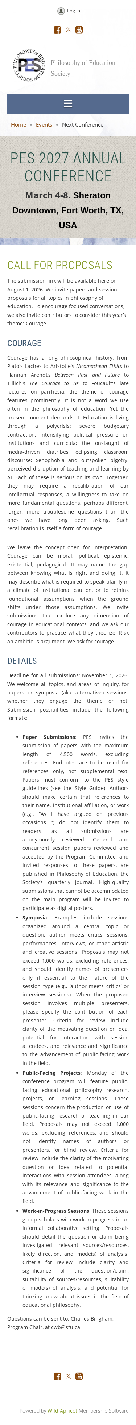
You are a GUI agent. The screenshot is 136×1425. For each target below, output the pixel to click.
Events (44, 124)
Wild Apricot (62, 1410)
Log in (73, 10)
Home (18, 124)
